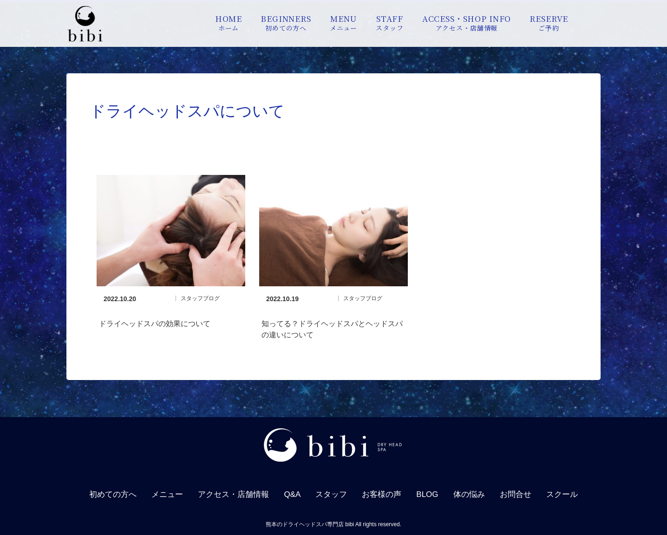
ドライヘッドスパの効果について (154, 324)
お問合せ (515, 494)
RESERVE (549, 23)
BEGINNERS (286, 23)
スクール (562, 494)
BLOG (427, 494)
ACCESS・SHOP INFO (466, 23)
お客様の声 (381, 494)
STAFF (389, 23)
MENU (343, 23)
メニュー (167, 494)
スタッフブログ (200, 298)
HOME (228, 23)
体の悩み (469, 494)
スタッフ (331, 494)
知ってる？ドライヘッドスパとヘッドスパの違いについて (332, 329)
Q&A (292, 494)
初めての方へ (113, 494)
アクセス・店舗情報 (233, 494)
